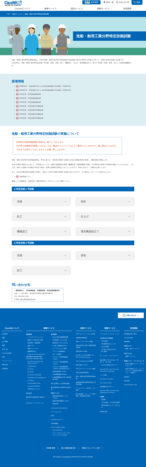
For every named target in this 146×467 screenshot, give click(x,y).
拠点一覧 (110, 2)
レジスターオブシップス (35, 337)
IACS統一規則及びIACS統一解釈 (108, 350)
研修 (52, 416)
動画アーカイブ (130, 356)
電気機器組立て (90, 231)
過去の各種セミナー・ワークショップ (134, 365)
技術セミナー (128, 346)
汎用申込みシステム (33, 389)
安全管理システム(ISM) (59, 340)
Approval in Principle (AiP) (36, 354)
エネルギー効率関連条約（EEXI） (60, 363)
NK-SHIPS (30, 372)
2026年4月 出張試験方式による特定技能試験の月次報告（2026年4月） (45, 90)
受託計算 (55, 404)
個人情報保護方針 (68, 448)
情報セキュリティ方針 (91, 448)
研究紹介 (127, 377)
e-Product (30, 380)
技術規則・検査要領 (33, 343)
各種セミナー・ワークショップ (134, 361)
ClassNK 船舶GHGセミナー (110, 365)
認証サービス (77, 8)
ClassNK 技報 (128, 338)
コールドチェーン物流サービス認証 (86, 389)
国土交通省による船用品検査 (60, 383)
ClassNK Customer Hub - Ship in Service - (35, 362)
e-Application (31, 366)
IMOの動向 (104, 341)
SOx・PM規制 (56, 354)
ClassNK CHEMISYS (33, 386)
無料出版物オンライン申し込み (110, 406)
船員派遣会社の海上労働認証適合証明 (86, 346)
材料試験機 (54, 423)
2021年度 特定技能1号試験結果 (31, 110)
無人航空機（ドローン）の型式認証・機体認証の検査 (86, 395)
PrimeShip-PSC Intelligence (36, 378)
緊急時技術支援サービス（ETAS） (60, 397)
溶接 (19, 201)
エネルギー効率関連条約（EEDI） (60, 358)
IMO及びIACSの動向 (106, 338)
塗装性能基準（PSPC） (59, 371)
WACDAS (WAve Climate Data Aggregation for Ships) (109, 391)
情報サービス (103, 8)
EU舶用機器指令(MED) (59, 374)
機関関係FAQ (31, 351)
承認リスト (31, 346)
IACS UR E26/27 (57, 430)
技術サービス (55, 393)
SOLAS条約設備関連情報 (60, 337)
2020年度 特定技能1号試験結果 (31, 114)
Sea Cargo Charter (106, 383)
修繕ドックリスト (33, 348)
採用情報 (94, 2)
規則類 (103, 399)
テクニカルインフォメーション (110, 334)
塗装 (83, 201)
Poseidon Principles (106, 379)
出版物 (102, 397)
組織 (3, 345)
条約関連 (54, 334)
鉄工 (19, 216)
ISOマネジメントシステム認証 (85, 334)
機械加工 (22, 231)
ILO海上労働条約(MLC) (59, 346)
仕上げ (85, 216)
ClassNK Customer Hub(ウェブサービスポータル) (34, 357)
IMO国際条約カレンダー (109, 344)
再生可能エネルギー (82, 365)
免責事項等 (50, 448)
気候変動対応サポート (107, 387)
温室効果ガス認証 (81, 351)
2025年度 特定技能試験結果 (30, 94)
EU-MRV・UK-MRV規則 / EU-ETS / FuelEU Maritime (85, 356)
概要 (3, 338)
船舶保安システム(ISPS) (60, 343)
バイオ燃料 (103, 375)
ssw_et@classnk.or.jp (27, 299)
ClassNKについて (22, 8)
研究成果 (127, 381)
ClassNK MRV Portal (33, 383)
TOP (8, 14)
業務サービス (50, 8)
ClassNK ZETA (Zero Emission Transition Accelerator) (109, 370)
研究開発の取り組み (130, 334)
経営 (3, 357)
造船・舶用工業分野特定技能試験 (86, 377)
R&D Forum (128, 353)
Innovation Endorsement (59, 408)
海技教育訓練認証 (81, 338)
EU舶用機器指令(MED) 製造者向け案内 (61, 378)
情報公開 (5, 365)
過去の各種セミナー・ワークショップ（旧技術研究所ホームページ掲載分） (134, 371)
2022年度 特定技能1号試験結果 (31, 106)
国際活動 (29, 393)
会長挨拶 (5, 334)
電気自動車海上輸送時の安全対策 (61, 388)
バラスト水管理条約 (58, 351)
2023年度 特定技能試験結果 (30, 102)
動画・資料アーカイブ (132, 349)
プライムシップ (56, 412)
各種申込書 (103, 411)
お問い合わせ (131, 315)
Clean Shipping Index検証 (84, 361)
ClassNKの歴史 (7, 353)
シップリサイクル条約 (59, 348)
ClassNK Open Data (130, 385)
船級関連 (29, 334)
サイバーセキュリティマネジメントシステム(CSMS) (61, 434)
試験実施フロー (25, 176)
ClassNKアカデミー (57, 420)
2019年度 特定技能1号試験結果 (31, 118)
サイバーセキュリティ (58, 427)
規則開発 (127, 341)
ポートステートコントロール (109, 356)
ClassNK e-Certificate (34, 375)
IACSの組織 (105, 347)
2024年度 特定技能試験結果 (30, 98)
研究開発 (127, 8)
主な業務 (5, 341)
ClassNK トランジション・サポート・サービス (109, 361)
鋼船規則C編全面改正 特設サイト (36, 398)
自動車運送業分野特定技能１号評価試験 (86, 383)
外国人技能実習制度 (82, 372)
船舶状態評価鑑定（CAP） (60, 401)
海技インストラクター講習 (84, 341)
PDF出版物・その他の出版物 (110, 402)
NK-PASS (30, 369)
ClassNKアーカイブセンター (35, 403)
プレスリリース (7, 361)
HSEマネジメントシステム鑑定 (86, 369)
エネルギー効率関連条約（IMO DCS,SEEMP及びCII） (61, 368)
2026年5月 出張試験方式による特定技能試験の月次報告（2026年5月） (45, 86)
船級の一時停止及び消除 (35, 340)
